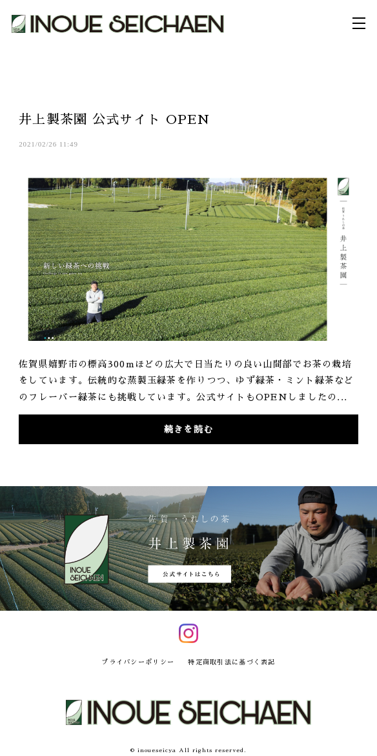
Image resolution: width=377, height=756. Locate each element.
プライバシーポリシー (137, 662)
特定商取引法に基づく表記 (231, 662)
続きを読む (188, 429)
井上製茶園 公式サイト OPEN (114, 119)
